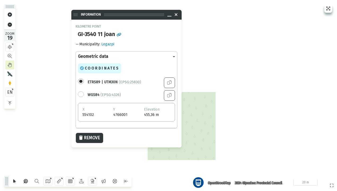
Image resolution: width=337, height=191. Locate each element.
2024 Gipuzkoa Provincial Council (257, 182)
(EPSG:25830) (114, 82)
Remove (89, 137)
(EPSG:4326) (104, 95)
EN (10, 92)
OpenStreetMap (218, 182)
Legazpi (107, 44)
